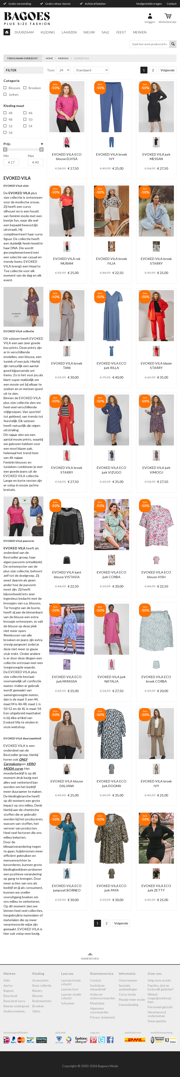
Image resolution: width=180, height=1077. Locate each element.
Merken (139, 32)
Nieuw (89, 32)
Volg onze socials (159, 980)
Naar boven (90, 956)
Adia (7, 980)
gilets (36, 1011)
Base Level (10, 996)
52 (10, 126)
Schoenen (67, 1003)
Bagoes (9, 991)
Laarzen (69, 32)
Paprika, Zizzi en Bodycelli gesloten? (161, 987)
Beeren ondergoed (16, 1006)
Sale (105, 32)
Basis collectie (41, 985)
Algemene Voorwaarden (99, 1010)
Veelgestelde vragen (149, 3)
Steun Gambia (157, 1021)
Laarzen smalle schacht (71, 996)
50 (30, 119)
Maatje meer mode (132, 999)
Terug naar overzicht (22, 58)
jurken (14, 94)
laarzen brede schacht (71, 982)
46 (30, 112)
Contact (171, 3)
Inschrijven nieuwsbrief (98, 987)
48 (10, 119)
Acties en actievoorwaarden (102, 996)
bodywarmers (42, 1001)
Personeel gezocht (160, 1007)
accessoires (40, 980)
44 (10, 112)
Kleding (48, 32)
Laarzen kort (69, 989)
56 (10, 132)
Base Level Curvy (14, 1001)
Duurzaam (24, 32)
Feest (121, 32)
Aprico (8, 985)
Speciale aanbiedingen (128, 987)
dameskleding (128, 1005)
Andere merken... (15, 1011)
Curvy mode (127, 994)
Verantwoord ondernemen (157, 1014)
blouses (14, 87)
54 (30, 126)
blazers (37, 991)
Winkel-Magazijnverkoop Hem (159, 998)
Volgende (168, 70)
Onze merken (128, 980)
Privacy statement (102, 1017)
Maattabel (97, 1003)
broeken (35, 87)
